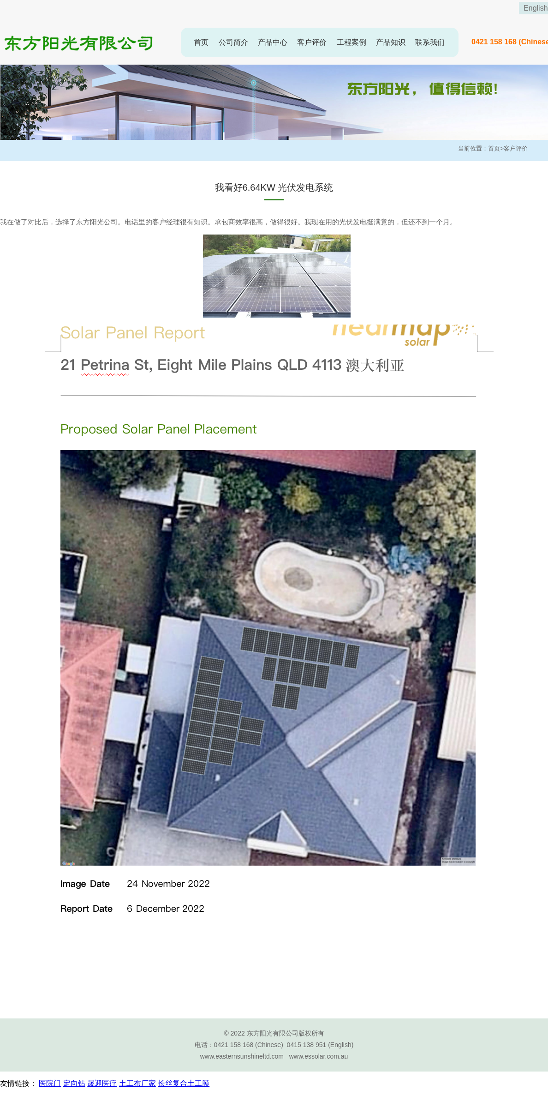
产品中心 (272, 42)
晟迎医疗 (102, 1083)
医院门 (50, 1083)
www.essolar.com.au (318, 1056)
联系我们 (430, 42)
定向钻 (74, 1083)
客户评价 (312, 42)
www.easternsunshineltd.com (242, 1056)
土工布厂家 (137, 1083)
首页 (201, 42)
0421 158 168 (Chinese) (248, 1044)
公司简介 (233, 42)
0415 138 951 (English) (320, 1044)
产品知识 (390, 42)
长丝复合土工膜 (183, 1083)
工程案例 (351, 42)
